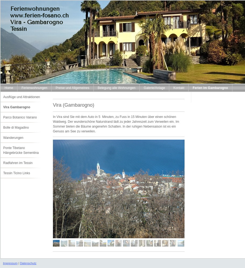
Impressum (10, 263)
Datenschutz (28, 263)
